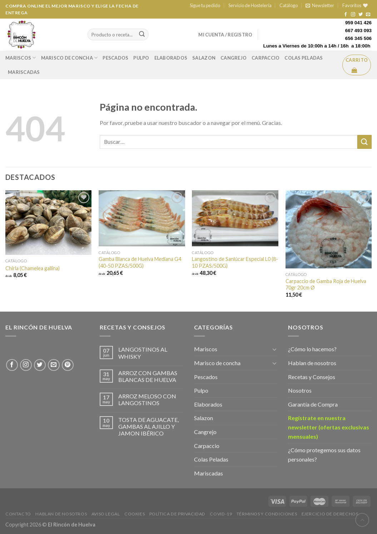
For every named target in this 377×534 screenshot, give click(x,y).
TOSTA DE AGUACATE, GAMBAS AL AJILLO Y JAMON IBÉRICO (148, 426)
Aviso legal (105, 514)
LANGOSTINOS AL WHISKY (142, 352)
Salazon (203, 58)
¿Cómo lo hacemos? (312, 349)
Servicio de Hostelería (250, 5)
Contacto (18, 514)
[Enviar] (364, 142)
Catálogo (288, 5)
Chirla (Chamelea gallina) (32, 268)
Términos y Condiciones (267, 514)
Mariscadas (24, 72)
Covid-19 (221, 514)
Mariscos (20, 57)
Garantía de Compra (313, 404)
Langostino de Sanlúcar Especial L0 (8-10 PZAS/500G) (235, 262)
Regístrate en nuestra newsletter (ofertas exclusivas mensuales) (328, 426)
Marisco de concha (69, 57)
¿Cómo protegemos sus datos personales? (324, 455)
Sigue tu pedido (205, 5)
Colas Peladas (303, 58)
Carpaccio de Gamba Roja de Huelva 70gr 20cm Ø (326, 284)
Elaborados (171, 58)
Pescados (115, 58)
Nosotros (300, 390)
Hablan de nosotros (312, 362)
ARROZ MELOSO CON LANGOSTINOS (147, 399)
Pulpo (141, 58)
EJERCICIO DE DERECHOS (330, 514)
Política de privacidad (177, 514)
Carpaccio (265, 58)
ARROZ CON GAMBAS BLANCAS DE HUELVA (147, 376)
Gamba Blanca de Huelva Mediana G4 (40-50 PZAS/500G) (140, 262)
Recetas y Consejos (311, 376)
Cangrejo (233, 58)
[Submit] (142, 35)
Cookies (134, 514)
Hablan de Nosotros (61, 514)
